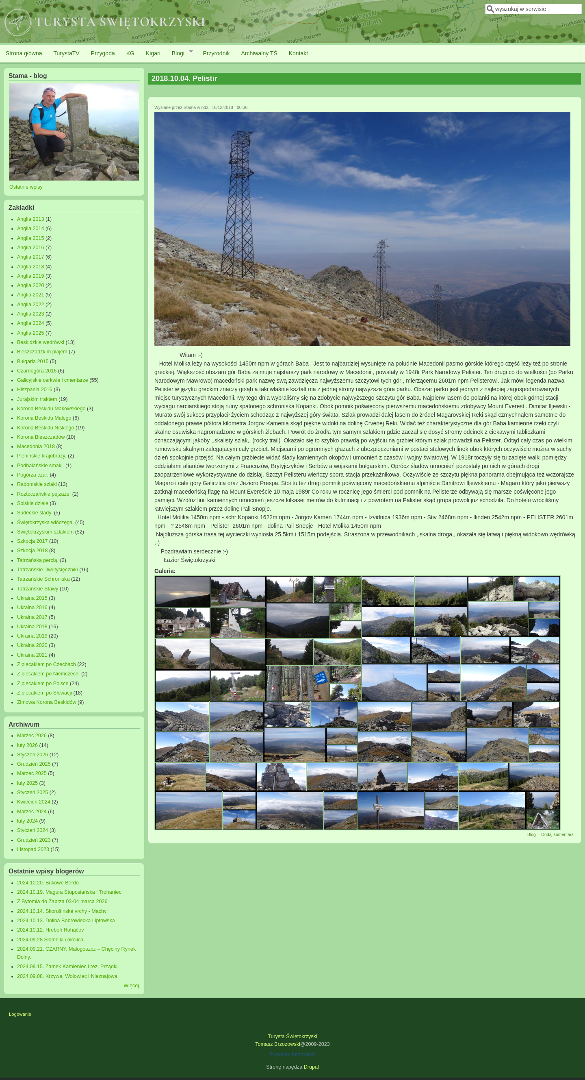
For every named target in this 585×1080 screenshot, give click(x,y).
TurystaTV (67, 53)
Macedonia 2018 (36, 446)
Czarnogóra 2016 (36, 371)
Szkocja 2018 (32, 550)
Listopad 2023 (33, 849)
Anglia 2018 (30, 267)
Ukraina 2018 (32, 626)
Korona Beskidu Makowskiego (51, 409)
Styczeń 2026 (32, 755)
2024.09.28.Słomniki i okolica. (51, 940)
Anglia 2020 (30, 285)
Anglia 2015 (30, 238)
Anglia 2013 (30, 219)
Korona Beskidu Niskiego (45, 428)
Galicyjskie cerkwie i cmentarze (52, 380)
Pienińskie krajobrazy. (42, 456)
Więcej (131, 986)
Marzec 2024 (32, 811)
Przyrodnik (216, 53)
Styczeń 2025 (32, 792)
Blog (531, 834)
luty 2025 (27, 783)
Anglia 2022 (30, 304)
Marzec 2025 (32, 773)
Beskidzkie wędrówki (40, 342)
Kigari (153, 53)
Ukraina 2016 (32, 607)
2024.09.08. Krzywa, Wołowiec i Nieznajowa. (68, 976)
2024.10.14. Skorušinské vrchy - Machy (62, 911)
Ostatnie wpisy (26, 187)
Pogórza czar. (32, 475)
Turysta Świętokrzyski (292, 1036)
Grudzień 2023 (34, 840)
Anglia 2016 (30, 247)
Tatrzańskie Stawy (37, 589)
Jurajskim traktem (37, 399)
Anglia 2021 (30, 295)
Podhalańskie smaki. (40, 465)
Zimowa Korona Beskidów (46, 702)
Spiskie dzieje (32, 503)
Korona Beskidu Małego (44, 418)
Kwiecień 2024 (33, 802)
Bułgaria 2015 (33, 361)
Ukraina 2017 (32, 617)
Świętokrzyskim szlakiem (45, 532)
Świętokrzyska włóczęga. (45, 522)
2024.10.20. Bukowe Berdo (48, 883)
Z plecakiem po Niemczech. (48, 674)
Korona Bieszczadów (41, 437)
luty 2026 (27, 745)
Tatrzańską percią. (37, 560)
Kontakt (298, 53)
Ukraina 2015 (32, 598)
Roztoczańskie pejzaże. (44, 494)
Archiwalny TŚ (259, 53)
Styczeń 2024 (32, 830)
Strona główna (24, 53)
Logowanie (20, 1014)
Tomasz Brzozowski (277, 1044)
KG (130, 53)
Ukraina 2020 (32, 645)
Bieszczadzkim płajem (42, 352)
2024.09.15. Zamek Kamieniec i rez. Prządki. (68, 966)
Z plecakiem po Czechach (46, 664)
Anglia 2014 (30, 228)
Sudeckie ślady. (34, 513)
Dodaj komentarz (557, 834)
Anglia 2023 (30, 314)
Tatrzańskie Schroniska (43, 579)
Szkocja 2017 (32, 541)
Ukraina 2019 (32, 636)
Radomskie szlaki (37, 484)
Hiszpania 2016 (34, 389)
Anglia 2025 (30, 333)
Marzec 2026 (32, 735)
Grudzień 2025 (34, 764)
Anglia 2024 (30, 323)
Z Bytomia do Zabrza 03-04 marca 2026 (62, 901)
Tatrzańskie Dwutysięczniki (47, 570)
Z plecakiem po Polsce (43, 683)
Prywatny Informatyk (292, 1054)
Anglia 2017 (30, 257)
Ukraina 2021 (32, 655)
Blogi (179, 53)
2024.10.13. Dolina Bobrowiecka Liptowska (66, 920)
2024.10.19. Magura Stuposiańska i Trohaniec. (70, 892)
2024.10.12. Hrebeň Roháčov (50, 930)
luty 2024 (27, 821)
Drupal (311, 1067)
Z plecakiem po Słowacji (44, 693)
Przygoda (103, 53)
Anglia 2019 (30, 276)
